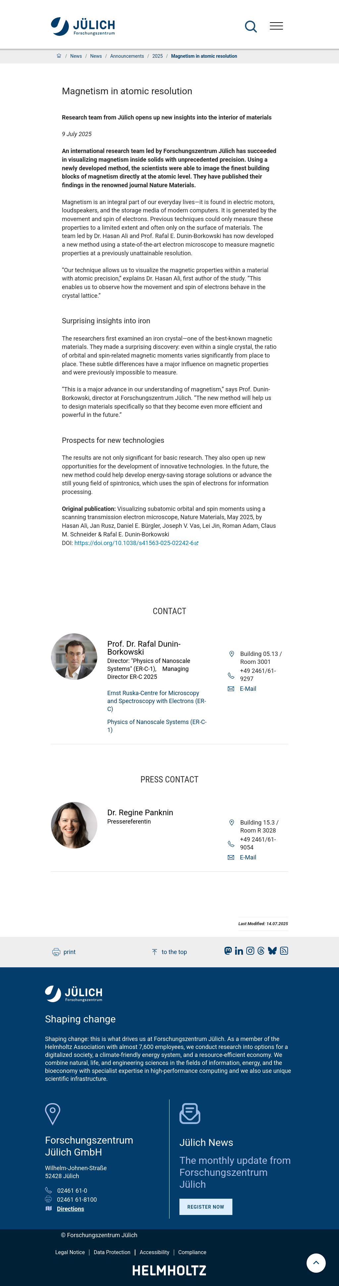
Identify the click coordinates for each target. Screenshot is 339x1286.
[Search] (251, 27)
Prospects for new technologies (113, 440)
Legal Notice (70, 1252)
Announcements (127, 56)
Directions (70, 1208)
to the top (169, 952)
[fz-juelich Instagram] (248, 952)
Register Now (205, 1207)
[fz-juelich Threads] (259, 952)
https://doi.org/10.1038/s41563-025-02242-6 (134, 542)
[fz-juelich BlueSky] (271, 952)
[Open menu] (276, 27)
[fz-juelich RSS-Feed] (282, 952)
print (63, 952)
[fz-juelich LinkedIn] (237, 952)
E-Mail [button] (248, 688)
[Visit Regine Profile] (74, 846)
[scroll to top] (316, 1263)
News (76, 56)
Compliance (192, 1252)
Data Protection (112, 1252)
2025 (157, 56)
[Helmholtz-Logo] (169, 1273)
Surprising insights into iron (106, 321)
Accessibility (155, 1252)
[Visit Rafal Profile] (74, 677)
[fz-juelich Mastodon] (226, 952)
